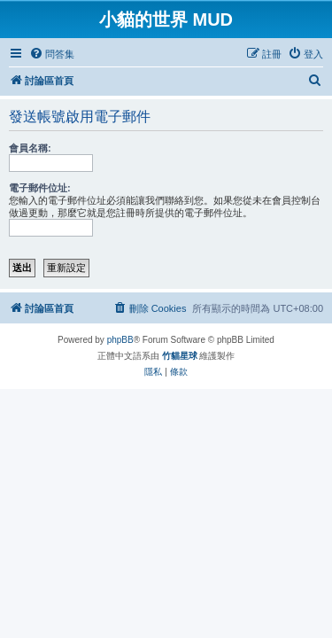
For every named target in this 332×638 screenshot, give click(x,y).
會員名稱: (30, 148)
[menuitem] (51, 54)
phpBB (120, 340)
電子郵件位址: (40, 188)
